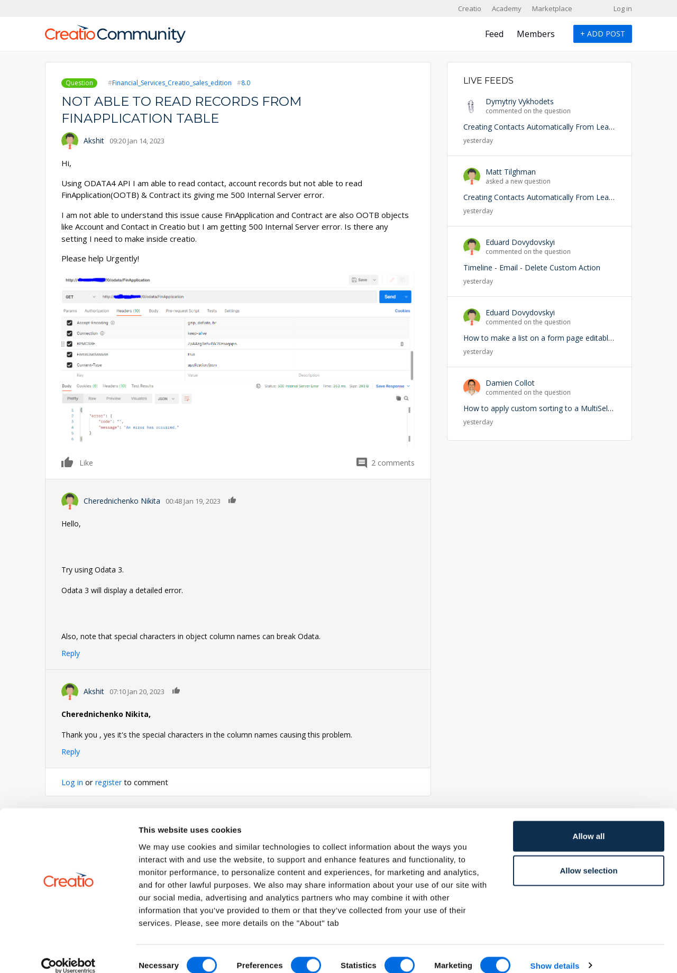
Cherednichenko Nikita (122, 501)
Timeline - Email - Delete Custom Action (531, 267)
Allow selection (588, 857)
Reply (70, 653)
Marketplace (552, 8)
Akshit (94, 140)
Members (536, 34)
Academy (507, 8)
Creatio (469, 8)
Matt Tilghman (511, 172)
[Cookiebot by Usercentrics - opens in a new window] (68, 952)
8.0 (245, 82)
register (110, 782)
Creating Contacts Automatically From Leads (540, 127)
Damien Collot (510, 383)
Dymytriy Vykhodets (520, 101)
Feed (494, 34)
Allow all (589, 822)
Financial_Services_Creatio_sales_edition (172, 82)
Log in (623, 8)
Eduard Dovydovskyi (520, 242)
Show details (555, 952)
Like (67, 462)
